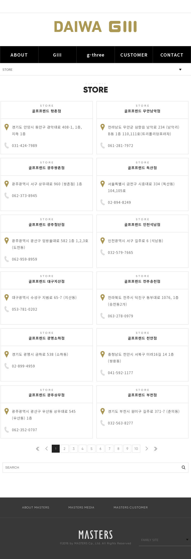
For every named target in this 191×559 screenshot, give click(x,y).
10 (136, 449)
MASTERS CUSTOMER (131, 507)
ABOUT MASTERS (35, 507)
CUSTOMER (133, 54)
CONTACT (172, 54)
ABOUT (19, 54)
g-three (95, 54)
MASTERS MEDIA (81, 507)
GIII (57, 54)
